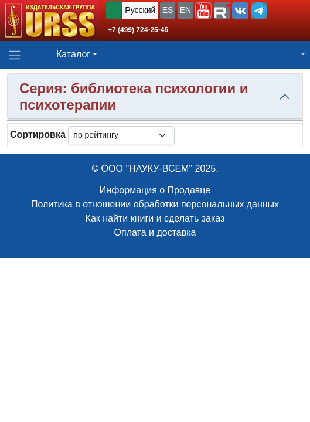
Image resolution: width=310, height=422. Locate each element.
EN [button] (185, 10)
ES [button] (167, 10)
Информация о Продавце (155, 190)
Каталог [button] (73, 54)
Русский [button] (140, 10)
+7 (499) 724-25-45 (138, 30)
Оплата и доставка (155, 232)
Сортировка (38, 134)
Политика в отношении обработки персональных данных (155, 204)
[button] (203, 10)
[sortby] (121, 135)
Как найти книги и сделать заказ (155, 218)
